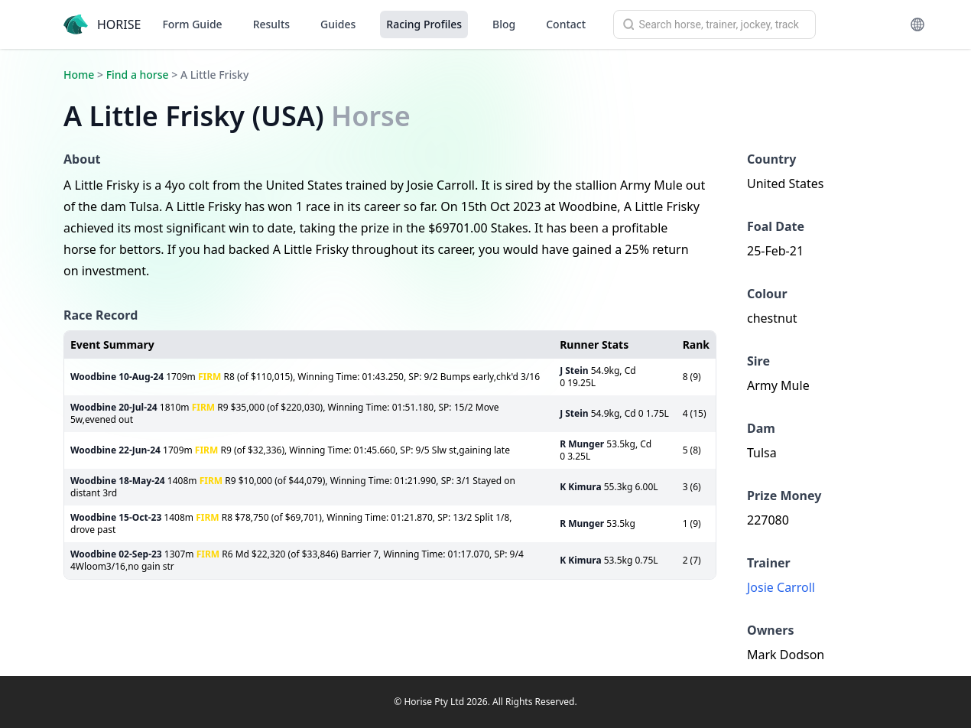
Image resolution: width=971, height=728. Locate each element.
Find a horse (137, 74)
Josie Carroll (781, 587)
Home (78, 74)
